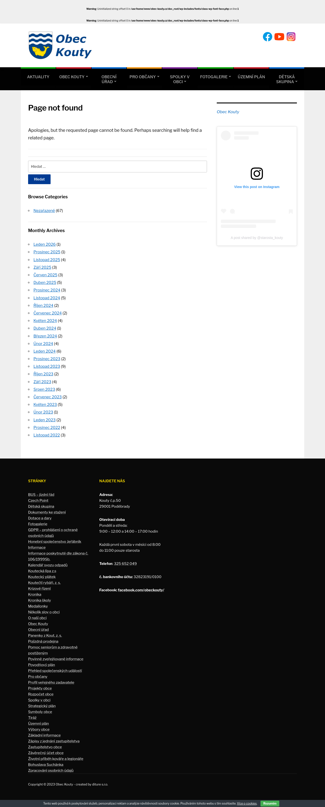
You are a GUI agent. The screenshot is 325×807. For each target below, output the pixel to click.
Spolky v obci (179, 79)
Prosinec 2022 (46, 427)
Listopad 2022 (46, 435)
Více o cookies (247, 803)
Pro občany (143, 77)
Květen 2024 (45, 320)
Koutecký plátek (42, 577)
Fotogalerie (214, 77)
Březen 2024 (45, 336)
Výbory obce (39, 729)
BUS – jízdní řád (41, 495)
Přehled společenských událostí (55, 671)
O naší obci (37, 618)
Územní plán (251, 77)
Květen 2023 (45, 404)
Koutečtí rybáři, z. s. (44, 583)
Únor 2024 (43, 343)
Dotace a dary (40, 518)
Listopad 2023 (46, 366)
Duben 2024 (44, 328)
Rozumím (270, 803)
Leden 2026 (44, 244)
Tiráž (32, 718)
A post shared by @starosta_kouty (257, 238)
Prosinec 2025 (46, 252)
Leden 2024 (44, 351)
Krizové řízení (39, 588)
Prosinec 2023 (46, 359)
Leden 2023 (44, 420)
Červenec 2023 (47, 397)
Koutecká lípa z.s (42, 571)
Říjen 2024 (43, 305)
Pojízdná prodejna (43, 641)
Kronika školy (39, 600)
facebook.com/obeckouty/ (141, 590)
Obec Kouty (72, 77)
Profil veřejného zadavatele (51, 682)
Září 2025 (42, 267)
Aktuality (38, 77)
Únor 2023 (43, 412)
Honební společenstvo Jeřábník (54, 541)
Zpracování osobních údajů (51, 770)
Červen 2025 (45, 275)
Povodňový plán (41, 665)
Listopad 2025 (46, 260)
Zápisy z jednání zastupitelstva (54, 741)
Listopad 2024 (46, 298)
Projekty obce (40, 688)
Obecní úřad (108, 79)
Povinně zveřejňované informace (55, 659)
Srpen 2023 (44, 389)
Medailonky (38, 606)
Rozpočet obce (41, 694)
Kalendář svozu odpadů (48, 565)
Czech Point (38, 500)
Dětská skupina (285, 79)
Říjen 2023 (43, 374)
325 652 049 (125, 563)
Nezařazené (44, 210)
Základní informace (44, 735)
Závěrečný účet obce (46, 753)
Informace (37, 547)
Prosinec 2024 (46, 290)
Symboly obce (40, 712)
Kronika (34, 594)
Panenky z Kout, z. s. (45, 635)
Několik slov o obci (44, 612)
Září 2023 (42, 382)
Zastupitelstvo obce (45, 747)
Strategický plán (42, 706)
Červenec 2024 (47, 313)
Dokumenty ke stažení (47, 512)
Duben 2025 (44, 282)
